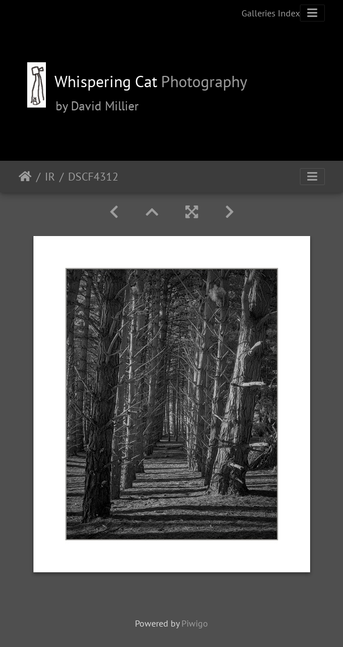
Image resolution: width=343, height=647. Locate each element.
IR (50, 176)
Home (25, 176)
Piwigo (194, 623)
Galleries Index (271, 13)
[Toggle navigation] (312, 13)
